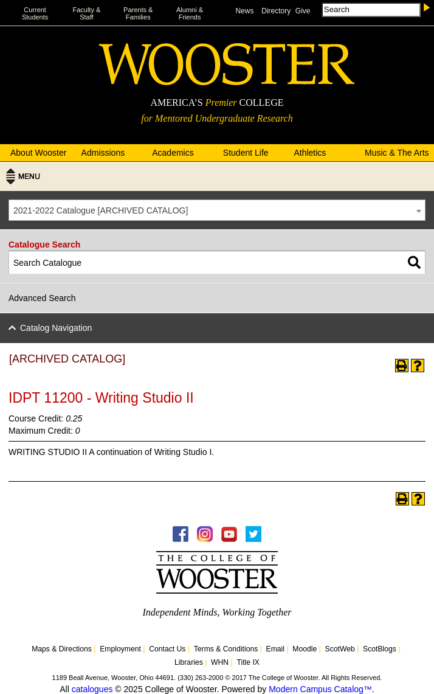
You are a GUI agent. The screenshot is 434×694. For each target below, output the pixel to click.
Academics (172, 153)
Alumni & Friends (189, 13)
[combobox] (217, 210)
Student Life (246, 153)
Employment (120, 649)
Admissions (103, 153)
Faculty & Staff (86, 13)
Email (275, 649)
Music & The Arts (397, 153)
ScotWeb (340, 649)
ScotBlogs (379, 649)
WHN (220, 662)
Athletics (310, 153)
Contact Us (167, 649)
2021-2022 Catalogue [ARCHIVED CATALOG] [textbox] (100, 210)
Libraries (188, 662)
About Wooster (38, 153)
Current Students (35, 13)
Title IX (247, 662)
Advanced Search (42, 298)
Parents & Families (138, 13)
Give (303, 11)
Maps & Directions (62, 649)
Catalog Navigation (56, 328)
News (244, 11)
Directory (276, 11)
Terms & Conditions (226, 649)
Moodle (304, 649)
